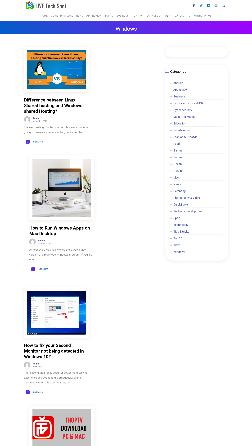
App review (180, 89)
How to (178, 170)
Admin (36, 118)
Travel (177, 245)
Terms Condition (142, 389)
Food (176, 143)
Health (177, 164)
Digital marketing (184, 116)
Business (179, 96)
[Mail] (216, 5)
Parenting (179, 191)
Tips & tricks (181, 231)
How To (172, 412)
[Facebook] (194, 5)
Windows (179, 251)
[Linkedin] (208, 5)
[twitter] (217, 385)
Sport (176, 218)
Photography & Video (186, 197)
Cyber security (182, 110)
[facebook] (207, 385)
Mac (176, 177)
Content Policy (141, 383)
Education (179, 123)
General (178, 157)
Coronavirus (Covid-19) (188, 103)
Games (178, 150)
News (177, 184)
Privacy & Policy (142, 394)
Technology (180, 224)
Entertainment (182, 130)
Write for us (139, 400)
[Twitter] (201, 5)
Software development (188, 211)
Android (178, 83)
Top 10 (177, 238)
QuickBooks (181, 204)
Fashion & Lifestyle (185, 137)
